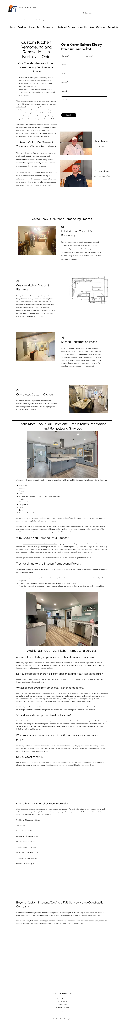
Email (63, 64)
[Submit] (68, 115)
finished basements (61, 915)
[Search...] (96, 13)
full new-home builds (92, 915)
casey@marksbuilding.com (62, 999)
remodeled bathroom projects (39, 915)
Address (64, 82)
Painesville (23, 485)
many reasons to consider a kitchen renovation (40, 544)
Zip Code (64, 91)
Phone (63, 73)
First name (65, 56)
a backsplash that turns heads (51, 547)
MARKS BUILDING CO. (30, 7)
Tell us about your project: (69, 100)
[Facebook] (114, 27)
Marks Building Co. (62, 993)
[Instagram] (117, 27)
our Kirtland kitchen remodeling (50, 496)
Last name (89, 56)
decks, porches (75, 915)
